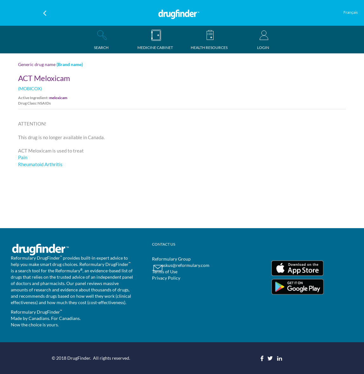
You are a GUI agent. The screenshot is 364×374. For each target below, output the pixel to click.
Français (350, 12)
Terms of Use (164, 271)
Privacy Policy (166, 278)
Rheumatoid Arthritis (40, 164)
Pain (22, 157)
